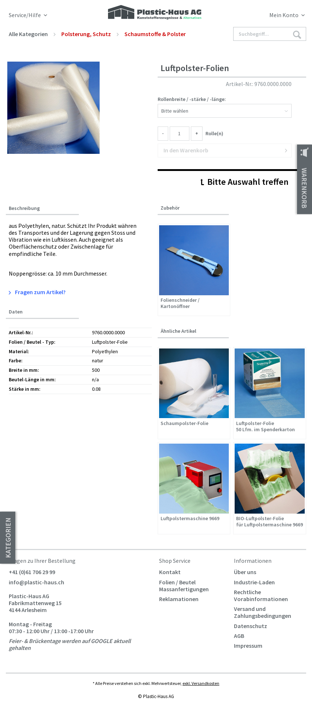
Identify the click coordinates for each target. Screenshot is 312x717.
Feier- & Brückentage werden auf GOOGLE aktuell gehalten (70, 644)
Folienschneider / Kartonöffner (180, 303)
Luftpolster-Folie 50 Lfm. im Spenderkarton (265, 426)
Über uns (245, 572)
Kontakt (170, 572)
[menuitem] (268, 16)
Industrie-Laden (254, 582)
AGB (239, 635)
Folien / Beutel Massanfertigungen (184, 585)
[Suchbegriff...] (269, 34)
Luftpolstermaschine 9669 (190, 518)
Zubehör (170, 207)
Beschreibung (24, 208)
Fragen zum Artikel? (37, 292)
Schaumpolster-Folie (184, 423)
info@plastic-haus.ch (36, 582)
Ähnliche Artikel (178, 331)
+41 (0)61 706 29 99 (32, 572)
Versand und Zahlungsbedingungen (262, 612)
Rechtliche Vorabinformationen (261, 595)
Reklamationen (179, 599)
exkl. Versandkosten (200, 683)
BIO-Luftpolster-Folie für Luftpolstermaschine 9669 (269, 521)
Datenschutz (250, 626)
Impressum (248, 645)
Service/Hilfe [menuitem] (25, 15)
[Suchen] (297, 34)
